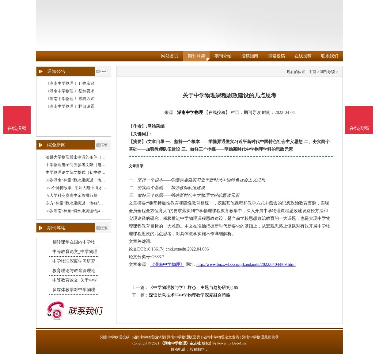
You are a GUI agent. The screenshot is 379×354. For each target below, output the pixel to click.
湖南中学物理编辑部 (148, 337)
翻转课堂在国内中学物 (73, 242)
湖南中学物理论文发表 (221, 337)
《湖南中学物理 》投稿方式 (70, 98)
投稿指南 (249, 56)
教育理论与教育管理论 (73, 270)
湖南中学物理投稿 (115, 337)
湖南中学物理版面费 (183, 337)
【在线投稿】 (217, 112)
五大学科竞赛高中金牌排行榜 (71, 195)
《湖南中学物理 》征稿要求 (70, 91)
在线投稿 (303, 56)
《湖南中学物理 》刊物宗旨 (70, 83)
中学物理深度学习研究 (73, 261)
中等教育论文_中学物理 (74, 251)
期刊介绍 (223, 56)
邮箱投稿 (276, 56)
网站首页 (169, 56)
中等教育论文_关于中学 (74, 280)
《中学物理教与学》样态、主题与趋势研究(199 (193, 287)
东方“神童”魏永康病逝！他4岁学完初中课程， (86, 203)
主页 (312, 72)
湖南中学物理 (190, 112)
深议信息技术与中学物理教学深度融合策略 (189, 295)
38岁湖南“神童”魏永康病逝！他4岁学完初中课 (86, 180)
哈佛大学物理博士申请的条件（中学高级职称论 (87, 157)
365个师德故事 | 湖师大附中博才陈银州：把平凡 (88, 187)
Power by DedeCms (232, 343)
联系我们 (329, 56)
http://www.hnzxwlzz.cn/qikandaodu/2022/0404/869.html (246, 264)
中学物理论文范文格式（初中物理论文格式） (85, 172)
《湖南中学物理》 (167, 264)
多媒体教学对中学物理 (73, 289)
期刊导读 (196, 56)
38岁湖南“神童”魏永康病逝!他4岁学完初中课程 (87, 210)
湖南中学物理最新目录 (260, 337)
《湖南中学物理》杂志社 (180, 343)
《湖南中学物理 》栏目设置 (70, 106)
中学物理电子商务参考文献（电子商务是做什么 (87, 164)
